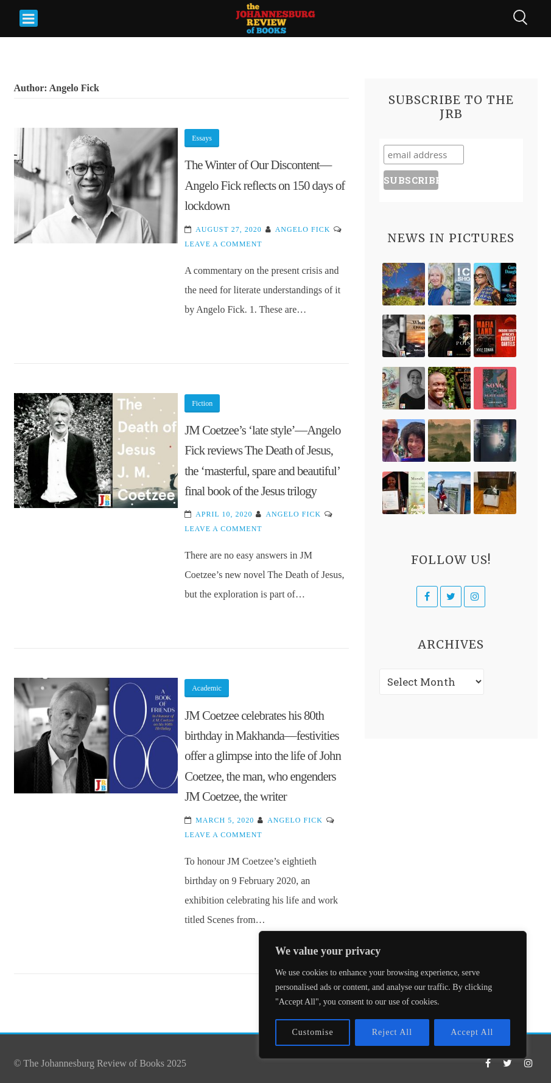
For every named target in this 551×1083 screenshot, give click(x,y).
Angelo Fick (303, 229)
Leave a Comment (223, 244)
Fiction (202, 403)
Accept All (472, 1032)
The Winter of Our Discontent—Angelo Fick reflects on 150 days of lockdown (264, 185)
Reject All (392, 1032)
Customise (313, 1032)
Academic (207, 688)
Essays (202, 138)
